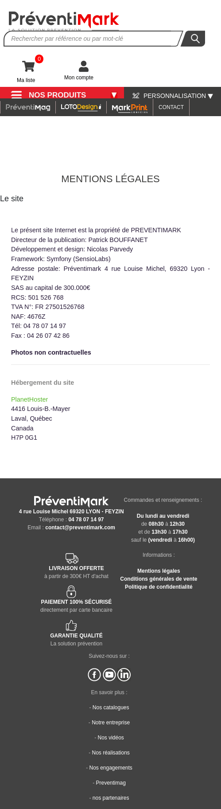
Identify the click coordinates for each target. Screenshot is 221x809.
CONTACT (171, 107)
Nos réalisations (110, 753)
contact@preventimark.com (80, 527)
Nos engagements (110, 768)
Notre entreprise (111, 722)
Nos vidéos (110, 738)
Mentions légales (158, 571)
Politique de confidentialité (159, 587)
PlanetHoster (29, 399)
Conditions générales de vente (158, 579)
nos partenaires (111, 798)
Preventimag (110, 783)
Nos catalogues (111, 707)
